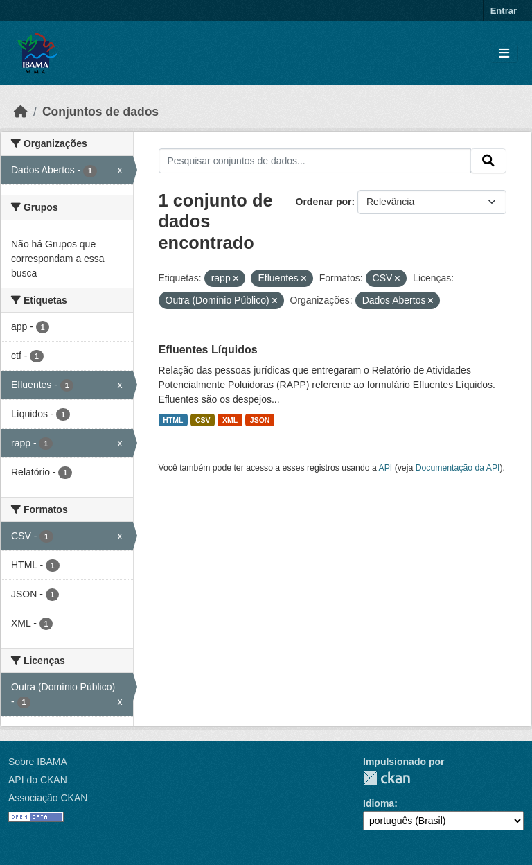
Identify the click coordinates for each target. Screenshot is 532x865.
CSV (203, 420)
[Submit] (488, 160)
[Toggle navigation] (504, 54)
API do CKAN (37, 779)
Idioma (378, 803)
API (386, 468)
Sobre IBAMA (37, 761)
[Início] (21, 112)
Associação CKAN (47, 797)
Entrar (503, 11)
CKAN (386, 778)
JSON (260, 420)
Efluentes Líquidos (208, 350)
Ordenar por (324, 201)
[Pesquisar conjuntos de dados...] (315, 160)
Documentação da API (458, 468)
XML (230, 420)
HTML (173, 420)
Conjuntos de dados (100, 112)
